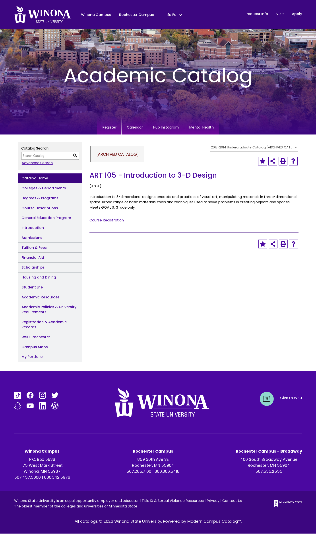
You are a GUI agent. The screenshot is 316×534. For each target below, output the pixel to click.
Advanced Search (36, 163)
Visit (280, 13)
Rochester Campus (136, 14)
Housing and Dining (38, 277)
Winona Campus (96, 14)
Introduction (32, 228)
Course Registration (106, 220)
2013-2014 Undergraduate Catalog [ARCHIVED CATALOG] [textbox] (252, 148)
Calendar (131, 127)
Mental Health (210, 127)
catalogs (89, 521)
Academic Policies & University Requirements (48, 310)
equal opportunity (80, 501)
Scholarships (33, 267)
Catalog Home (34, 178)
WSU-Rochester (35, 337)
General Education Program (46, 218)
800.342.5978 (57, 477)
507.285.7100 (138, 471)
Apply (297, 13)
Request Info (257, 13)
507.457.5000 (27, 477)
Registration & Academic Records (44, 325)
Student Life (32, 287)
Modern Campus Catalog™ (214, 521)
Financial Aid (32, 258)
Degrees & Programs (39, 198)
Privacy (213, 501)
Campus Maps (34, 347)
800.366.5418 (167, 471)
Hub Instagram (168, 127)
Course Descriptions (39, 208)
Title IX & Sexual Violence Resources (173, 501)
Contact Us (232, 501)
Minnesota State (123, 506)
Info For (171, 15)
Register (100, 127)
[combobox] (254, 147)
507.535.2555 (268, 471)
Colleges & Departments (43, 188)
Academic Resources (40, 297)
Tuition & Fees (34, 248)
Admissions (31, 238)
